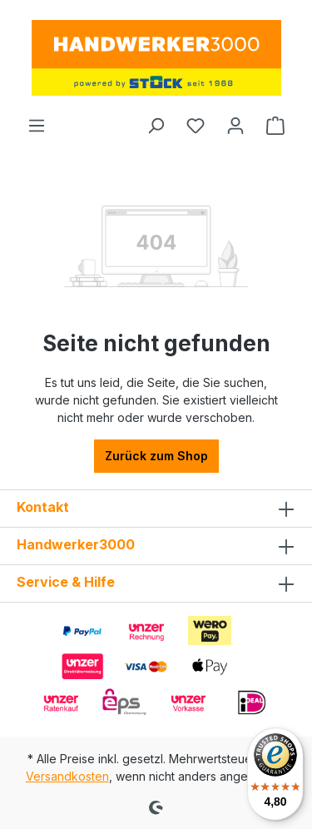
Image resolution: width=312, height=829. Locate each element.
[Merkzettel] (195, 125)
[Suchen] (156, 125)
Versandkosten (67, 776)
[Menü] (37, 125)
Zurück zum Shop (156, 456)
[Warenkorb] (275, 125)
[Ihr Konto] (235, 125)
